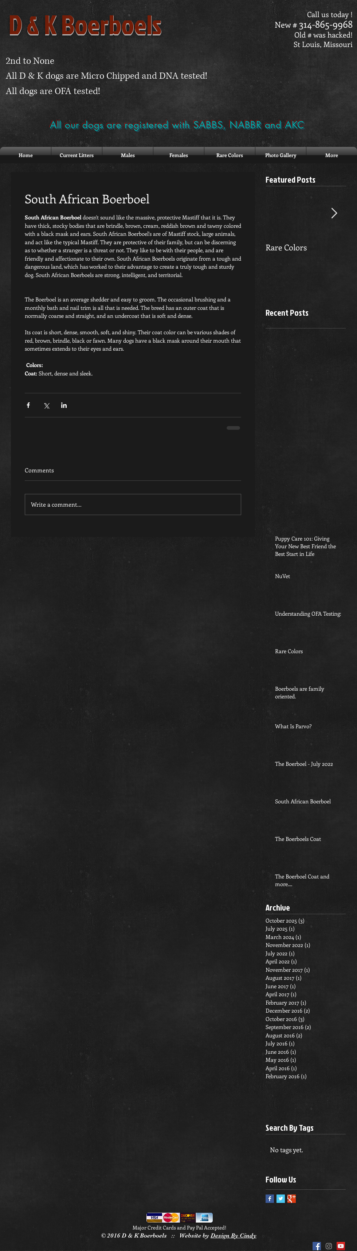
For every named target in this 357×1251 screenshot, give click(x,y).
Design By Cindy (233, 1235)
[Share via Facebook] (28, 405)
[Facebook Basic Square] (270, 1199)
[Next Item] (334, 213)
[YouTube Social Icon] (341, 1246)
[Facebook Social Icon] (317, 1246)
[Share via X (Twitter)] (46, 405)
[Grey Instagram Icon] (329, 1246)
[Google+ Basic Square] (291, 1199)
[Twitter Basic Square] (280, 1199)
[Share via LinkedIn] (63, 405)
